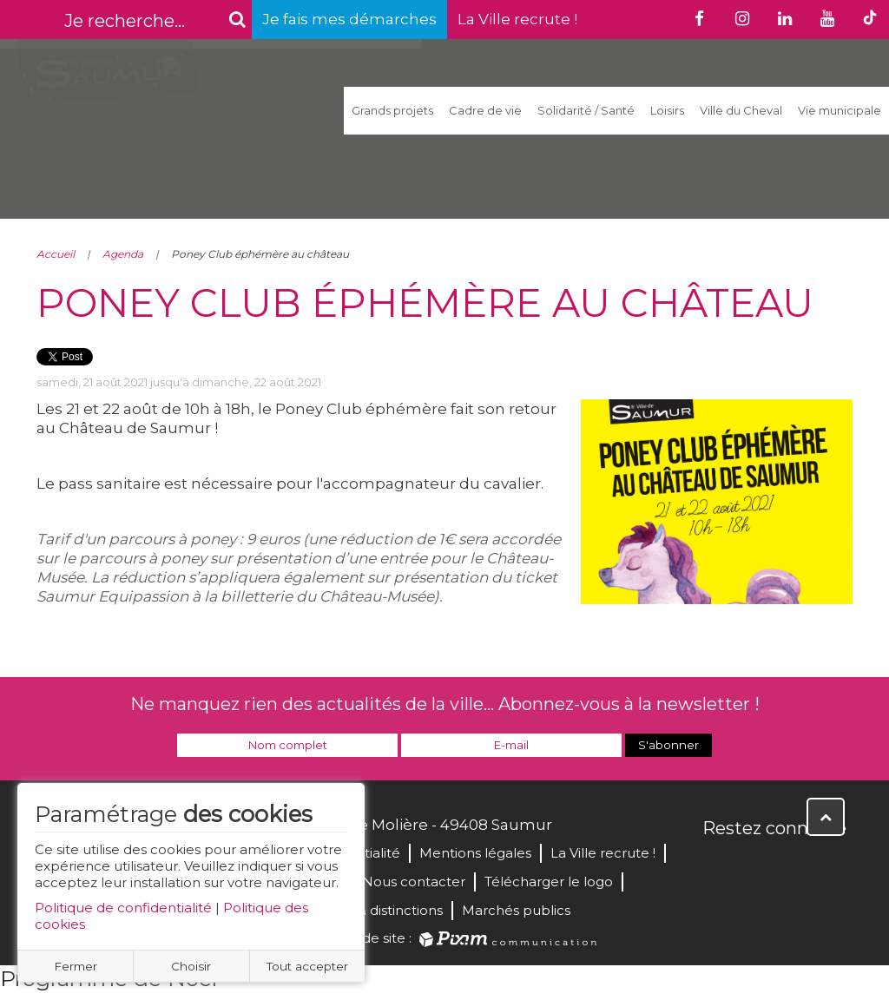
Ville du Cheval (741, 110)
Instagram (831, 865)
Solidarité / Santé (586, 110)
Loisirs (667, 110)
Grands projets (392, 110)
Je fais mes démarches (349, 19)
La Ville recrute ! (517, 19)
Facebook (717, 865)
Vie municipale (839, 110)
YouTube (793, 865)
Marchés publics (516, 910)
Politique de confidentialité (123, 907)
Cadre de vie (485, 110)
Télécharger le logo (548, 881)
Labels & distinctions (377, 910)
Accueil (55, 253)
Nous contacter (413, 881)
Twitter (755, 865)
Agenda (122, 253)
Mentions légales (475, 853)
